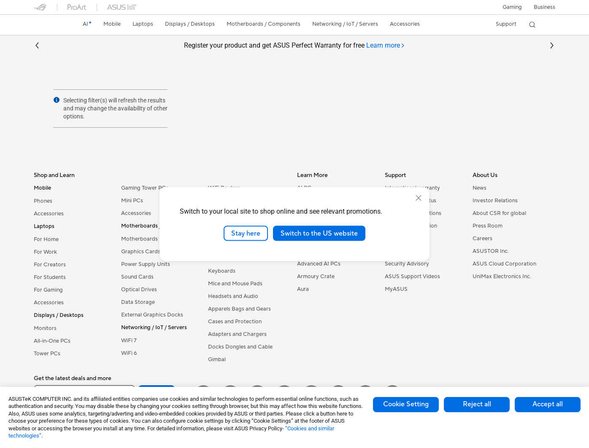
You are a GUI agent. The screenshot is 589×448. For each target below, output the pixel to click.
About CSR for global (499, 213)
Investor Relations (495, 200)
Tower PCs (47, 353)
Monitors (45, 328)
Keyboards (221, 271)
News (479, 188)
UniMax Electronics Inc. (502, 276)
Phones (43, 201)
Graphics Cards (140, 251)
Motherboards (139, 239)
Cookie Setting (406, 404)
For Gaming (48, 290)
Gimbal (217, 359)
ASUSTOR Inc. (491, 251)
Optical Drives (139, 289)
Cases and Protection (235, 321)
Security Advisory (407, 263)
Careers (482, 238)
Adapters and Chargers (237, 334)
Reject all (477, 404)
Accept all (547, 404)
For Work (45, 252)
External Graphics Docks (152, 314)
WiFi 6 (129, 353)
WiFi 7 (129, 340)
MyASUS (396, 289)
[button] (512, 7)
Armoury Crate (316, 276)
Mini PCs (132, 200)
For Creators (50, 264)
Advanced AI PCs (318, 263)
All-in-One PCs (52, 341)
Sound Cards (137, 277)
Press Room (488, 226)
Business (544, 7)
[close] (418, 197)
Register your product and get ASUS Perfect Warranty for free (294, 45)
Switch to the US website (319, 233)
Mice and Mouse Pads (235, 283)
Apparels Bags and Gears (239, 309)
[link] (48, 25)
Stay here (245, 233)
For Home (46, 239)
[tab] (385, 45)
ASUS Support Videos (412, 276)
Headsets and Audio (233, 296)
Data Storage (138, 302)
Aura (303, 289)
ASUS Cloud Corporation (504, 263)
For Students (50, 277)
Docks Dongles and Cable (240, 346)
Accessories (49, 213)
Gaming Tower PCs (144, 188)
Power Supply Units (145, 264)
